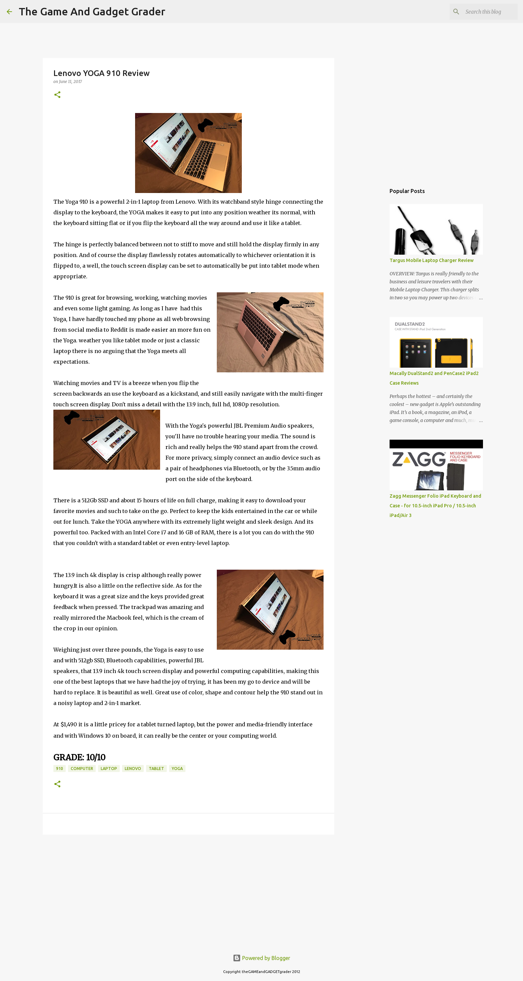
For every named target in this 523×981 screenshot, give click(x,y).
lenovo (133, 768)
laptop (109, 768)
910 (59, 768)
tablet (156, 768)
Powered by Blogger (261, 958)
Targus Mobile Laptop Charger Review (432, 260)
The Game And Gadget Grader (92, 11)
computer (82, 768)
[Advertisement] (188, 891)
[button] (57, 95)
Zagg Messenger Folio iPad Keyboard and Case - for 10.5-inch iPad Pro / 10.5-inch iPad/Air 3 (435, 505)
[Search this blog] (483, 12)
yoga (177, 768)
